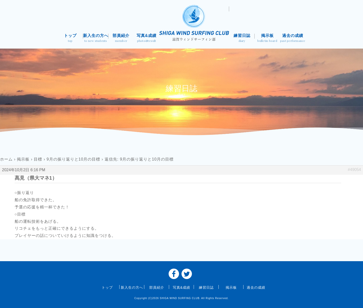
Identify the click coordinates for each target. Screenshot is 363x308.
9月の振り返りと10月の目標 (73, 159)
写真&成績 (146, 38)
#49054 (354, 170)
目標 (38, 159)
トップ (70, 38)
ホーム (6, 159)
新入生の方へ (96, 38)
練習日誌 (242, 38)
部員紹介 (121, 38)
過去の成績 (292, 38)
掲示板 (267, 38)
